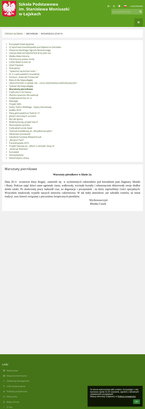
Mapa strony (13, 401)
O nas (9, 407)
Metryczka (12, 396)
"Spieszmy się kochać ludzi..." (23, 71)
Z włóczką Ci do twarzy (20, 92)
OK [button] (136, 402)
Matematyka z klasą (19, 157)
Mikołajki (13, 101)
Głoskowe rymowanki (19, 133)
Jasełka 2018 (15, 109)
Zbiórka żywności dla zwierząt (23, 95)
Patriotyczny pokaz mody (21, 59)
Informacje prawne (16, 386)
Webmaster (12, 370)
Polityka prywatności (17, 391)
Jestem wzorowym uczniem (22, 115)
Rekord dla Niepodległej (21, 80)
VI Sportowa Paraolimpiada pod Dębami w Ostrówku (35, 47)
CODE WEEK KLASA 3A (20, 62)
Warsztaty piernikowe (21, 89)
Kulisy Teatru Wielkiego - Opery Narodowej (30, 106)
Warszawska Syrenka (19, 124)
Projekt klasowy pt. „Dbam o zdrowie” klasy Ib (31, 145)
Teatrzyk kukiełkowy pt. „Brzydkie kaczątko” (30, 130)
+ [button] (108, 5)
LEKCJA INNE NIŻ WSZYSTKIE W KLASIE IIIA (30, 53)
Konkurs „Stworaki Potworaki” (24, 77)
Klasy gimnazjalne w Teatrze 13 (24, 112)
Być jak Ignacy (16, 118)
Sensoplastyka (16, 154)
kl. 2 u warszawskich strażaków (24, 74)
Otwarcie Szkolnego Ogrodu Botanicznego (30, 50)
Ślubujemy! (14, 68)
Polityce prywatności (127, 396)
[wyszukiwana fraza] (127, 12)
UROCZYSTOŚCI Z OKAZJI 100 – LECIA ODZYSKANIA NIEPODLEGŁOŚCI (43, 83)
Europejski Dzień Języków (21, 44)
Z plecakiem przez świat (20, 127)
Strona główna (14, 33)
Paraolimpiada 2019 (19, 142)
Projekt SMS (15, 103)
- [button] (114, 5)
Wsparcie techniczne (17, 375)
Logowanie (136, 6)
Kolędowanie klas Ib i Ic (20, 98)
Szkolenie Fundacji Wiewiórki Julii (25, 136)
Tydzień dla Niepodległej (21, 86)
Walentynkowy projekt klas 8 (23, 121)
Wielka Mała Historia (19, 56)
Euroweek (14, 151)
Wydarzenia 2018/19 (51, 33)
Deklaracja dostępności (18, 380)
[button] (125, 6)
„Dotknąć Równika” (18, 148)
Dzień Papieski (16, 65)
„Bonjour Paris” (16, 139)
